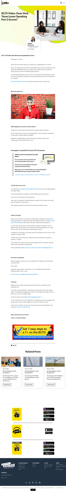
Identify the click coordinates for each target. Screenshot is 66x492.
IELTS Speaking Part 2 (52, 371)
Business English (21, 468)
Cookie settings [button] (59, 487)
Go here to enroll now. (23, 307)
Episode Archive (21, 464)
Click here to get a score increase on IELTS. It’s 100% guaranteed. (33, 174)
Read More (7, 384)
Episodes (34, 464)
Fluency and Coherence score (30, 189)
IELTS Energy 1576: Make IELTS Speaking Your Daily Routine (31, 377)
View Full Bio (31, 49)
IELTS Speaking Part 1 (30, 371)
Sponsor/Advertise (59, 464)
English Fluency (21, 466)
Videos (19, 469)
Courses (57, 468)
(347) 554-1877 (4, 477)
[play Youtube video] (33, 106)
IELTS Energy (36, 463)
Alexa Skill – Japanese (48, 464)
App (45, 468)
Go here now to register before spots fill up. (24, 274)
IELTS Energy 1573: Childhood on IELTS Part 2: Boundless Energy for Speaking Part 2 (55, 377)
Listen (46, 463)
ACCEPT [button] (33, 489)
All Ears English (23, 463)
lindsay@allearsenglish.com (6, 475)
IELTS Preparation (59, 469)
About (57, 463)
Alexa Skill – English (48, 466)
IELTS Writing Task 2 (8, 371)
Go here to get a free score (19, 81)
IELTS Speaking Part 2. (35, 297)
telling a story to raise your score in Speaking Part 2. (36, 247)
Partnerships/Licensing (60, 466)
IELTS (2, 55)
